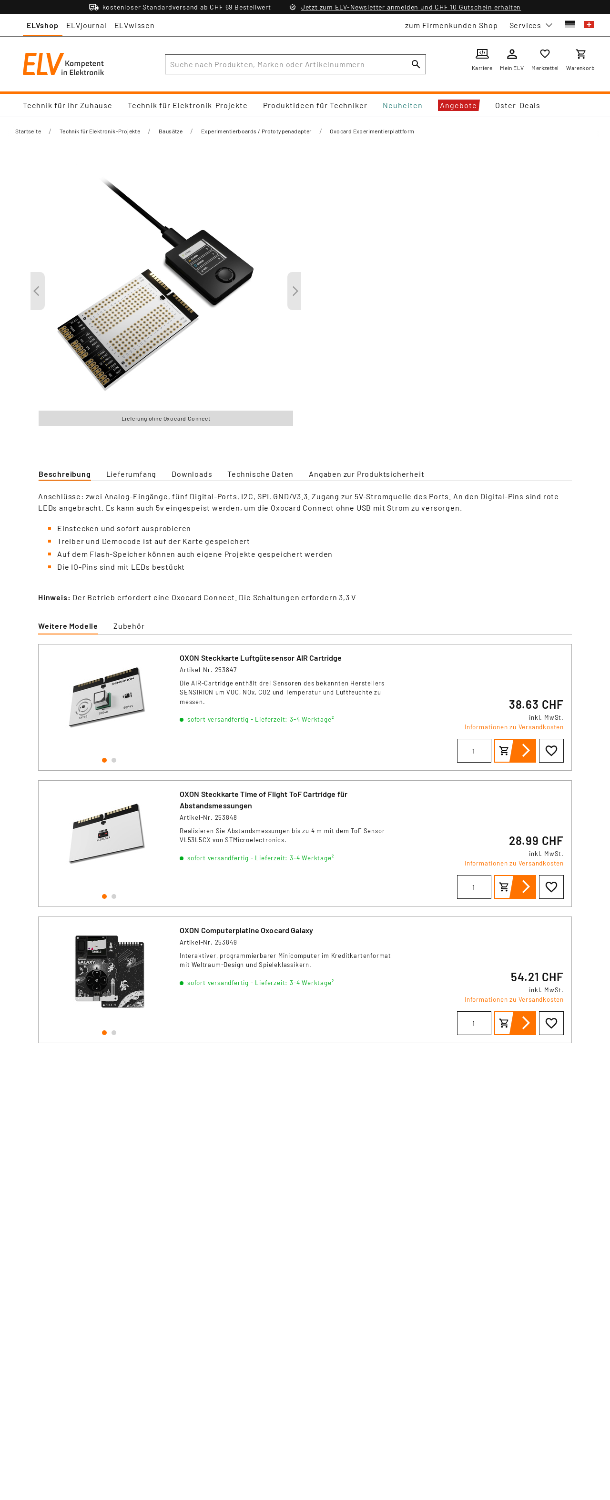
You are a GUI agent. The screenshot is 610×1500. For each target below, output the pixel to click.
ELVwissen (134, 25)
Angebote (458, 105)
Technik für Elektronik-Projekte (188, 105)
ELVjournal (86, 25)
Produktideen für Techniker (315, 105)
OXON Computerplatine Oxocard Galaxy (246, 930)
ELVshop (43, 25)
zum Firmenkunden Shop (451, 25)
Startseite (28, 131)
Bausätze (171, 131)
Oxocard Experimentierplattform (372, 131)
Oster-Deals (517, 105)
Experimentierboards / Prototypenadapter (256, 131)
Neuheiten (403, 105)
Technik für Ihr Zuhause (67, 105)
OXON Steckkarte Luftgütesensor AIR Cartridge (261, 657)
